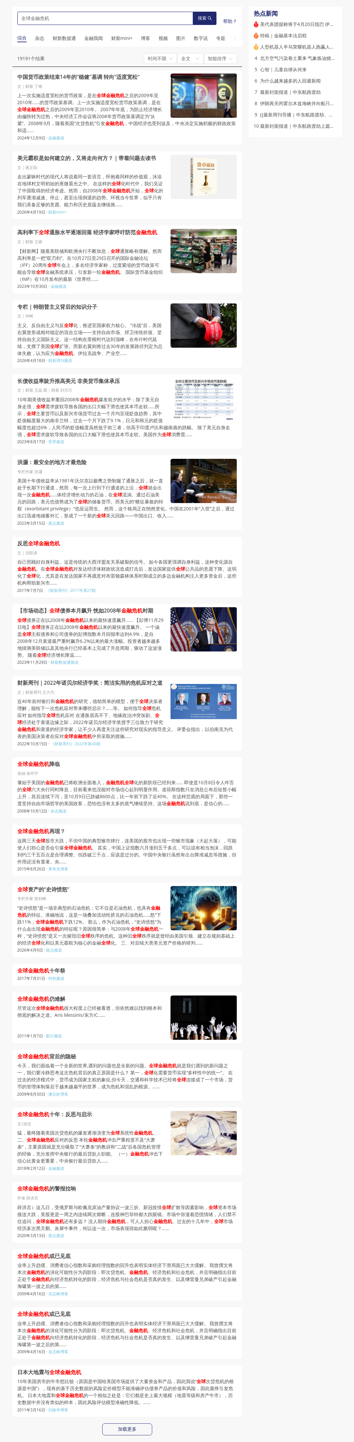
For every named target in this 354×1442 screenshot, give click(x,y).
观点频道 (56, 523)
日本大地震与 (49, 1372)
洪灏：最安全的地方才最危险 (52, 462)
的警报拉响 (46, 1188)
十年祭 (41, 970)
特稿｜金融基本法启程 (283, 35)
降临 (38, 764)
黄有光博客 (58, 869)
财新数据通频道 (65, 662)
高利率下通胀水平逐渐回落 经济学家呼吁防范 (87, 232)
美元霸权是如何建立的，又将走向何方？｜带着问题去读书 (86, 158)
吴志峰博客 (58, 1294)
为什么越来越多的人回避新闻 (290, 81)
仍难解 (41, 998)
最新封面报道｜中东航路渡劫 (290, 92)
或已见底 (44, 1256)
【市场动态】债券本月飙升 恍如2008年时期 (85, 610)
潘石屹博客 (58, 1094)
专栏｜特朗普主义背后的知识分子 (57, 306)
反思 (38, 543)
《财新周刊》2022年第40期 (75, 744)
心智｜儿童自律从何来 (283, 69)
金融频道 (56, 138)
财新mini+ (57, 212)
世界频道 (56, 442)
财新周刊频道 (60, 360)
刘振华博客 (58, 1410)
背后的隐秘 (46, 1056)
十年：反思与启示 (54, 1114)
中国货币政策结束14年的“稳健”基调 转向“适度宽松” (78, 77)
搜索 (205, 18)
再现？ (41, 831)
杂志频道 (59, 811)
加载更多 (127, 1429)
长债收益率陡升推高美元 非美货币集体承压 (68, 381)
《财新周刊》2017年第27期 (71, 590)
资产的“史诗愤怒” (43, 889)
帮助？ (230, 21)
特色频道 (56, 978)
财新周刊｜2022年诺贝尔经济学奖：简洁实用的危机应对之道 (90, 682)
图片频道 (54, 1036)
